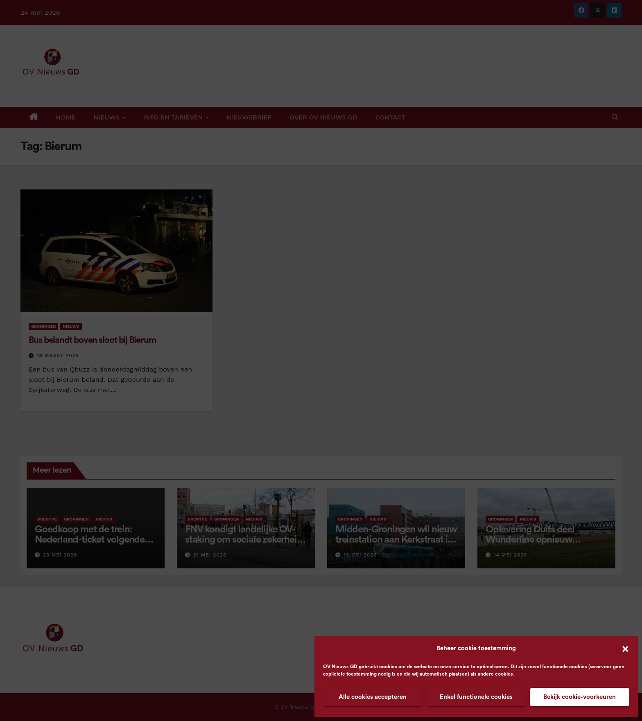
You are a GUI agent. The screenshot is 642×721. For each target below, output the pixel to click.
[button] (625, 648)
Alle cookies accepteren (373, 697)
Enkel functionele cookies (476, 697)
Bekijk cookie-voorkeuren (579, 697)
